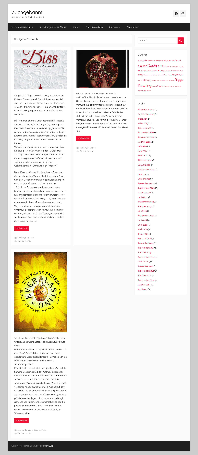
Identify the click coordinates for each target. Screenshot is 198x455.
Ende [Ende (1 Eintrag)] (171, 66)
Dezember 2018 (146, 215)
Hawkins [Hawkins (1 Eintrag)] (167, 71)
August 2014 (144, 284)
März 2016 (143, 234)
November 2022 (146, 137)
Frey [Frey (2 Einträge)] (140, 70)
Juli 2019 (142, 211)
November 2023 (146, 109)
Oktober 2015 (144, 252)
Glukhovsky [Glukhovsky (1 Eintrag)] (153, 71)
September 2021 (146, 169)
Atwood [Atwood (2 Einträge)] (142, 60)
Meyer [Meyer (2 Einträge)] (175, 75)
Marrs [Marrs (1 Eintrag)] (160, 75)
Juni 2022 (142, 151)
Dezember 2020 (146, 183)
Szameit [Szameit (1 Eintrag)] (166, 86)
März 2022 (143, 155)
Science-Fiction (40, 430)
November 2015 (146, 247)
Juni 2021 (142, 174)
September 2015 (146, 257)
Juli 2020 (142, 197)
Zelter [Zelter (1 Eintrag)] (149, 90)
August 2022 (144, 142)
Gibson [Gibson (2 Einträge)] (146, 70)
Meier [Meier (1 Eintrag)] (169, 75)
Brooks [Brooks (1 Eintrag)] (166, 60)
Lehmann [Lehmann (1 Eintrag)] (149, 75)
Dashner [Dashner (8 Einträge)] (154, 65)
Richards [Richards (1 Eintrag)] (171, 80)
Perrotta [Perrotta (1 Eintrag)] (153, 80)
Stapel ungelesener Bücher (53, 27)
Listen (76, 27)
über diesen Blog (94, 27)
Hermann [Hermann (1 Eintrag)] (174, 71)
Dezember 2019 (146, 201)
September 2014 (146, 280)
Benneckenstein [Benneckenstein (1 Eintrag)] (158, 60)
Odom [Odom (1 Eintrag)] (140, 80)
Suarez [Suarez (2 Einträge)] (160, 86)
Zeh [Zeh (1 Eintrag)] (145, 90)
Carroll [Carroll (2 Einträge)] (178, 60)
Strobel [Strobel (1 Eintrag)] (154, 86)
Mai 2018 (142, 229)
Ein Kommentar (24, 241)
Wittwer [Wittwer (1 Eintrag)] (140, 90)
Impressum (114, 27)
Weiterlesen (21, 228)
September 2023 (146, 114)
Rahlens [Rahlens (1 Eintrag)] (165, 80)
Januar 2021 (144, 178)
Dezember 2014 (146, 266)
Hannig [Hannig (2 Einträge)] (161, 70)
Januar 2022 (144, 165)
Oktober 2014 (144, 275)
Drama (21, 430)
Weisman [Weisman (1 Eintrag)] (178, 86)
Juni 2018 (142, 225)
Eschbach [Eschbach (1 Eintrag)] (176, 66)
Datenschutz (133, 27)
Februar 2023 (144, 128)
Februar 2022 (144, 160)
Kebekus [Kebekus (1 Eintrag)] (180, 71)
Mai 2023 (142, 119)
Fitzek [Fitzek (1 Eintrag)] (182, 66)
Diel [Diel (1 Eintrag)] (168, 66)
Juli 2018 (142, 220)
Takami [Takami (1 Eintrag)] (172, 86)
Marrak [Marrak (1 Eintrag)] (155, 75)
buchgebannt (27, 12)
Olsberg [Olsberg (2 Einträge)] (146, 80)
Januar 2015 (144, 261)
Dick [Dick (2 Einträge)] (164, 66)
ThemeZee (48, 446)
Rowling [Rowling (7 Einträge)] (144, 86)
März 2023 (143, 123)
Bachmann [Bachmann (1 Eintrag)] (149, 60)
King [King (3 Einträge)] (140, 74)
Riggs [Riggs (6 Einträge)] (179, 79)
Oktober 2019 (144, 206)
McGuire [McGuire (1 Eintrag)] (164, 75)
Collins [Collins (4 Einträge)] (142, 65)
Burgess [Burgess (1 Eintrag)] (171, 60)
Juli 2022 (142, 146)
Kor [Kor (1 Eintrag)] (145, 75)
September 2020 (146, 188)
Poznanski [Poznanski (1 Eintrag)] (160, 80)
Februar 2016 (144, 238)
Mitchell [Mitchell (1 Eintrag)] (180, 75)
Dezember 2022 (146, 132)
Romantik (29, 238)
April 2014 (143, 289)
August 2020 (144, 192)
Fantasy (21, 238)
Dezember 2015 (146, 243)
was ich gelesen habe (22, 27)
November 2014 (146, 271)
